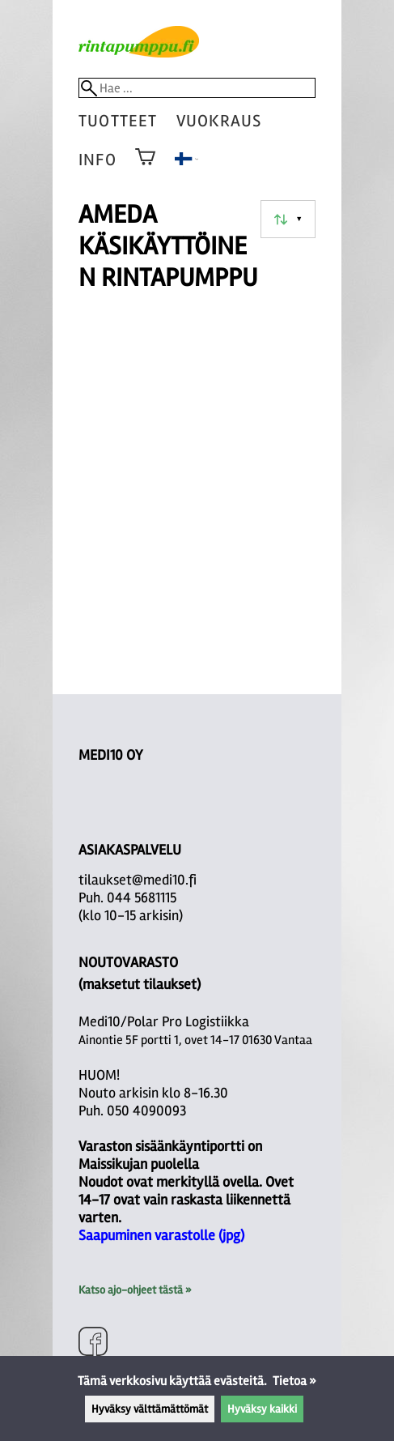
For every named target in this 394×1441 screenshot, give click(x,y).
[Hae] (196, 88)
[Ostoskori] (145, 167)
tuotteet (117, 121)
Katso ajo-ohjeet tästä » (134, 1290)
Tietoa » (294, 1381)
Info (97, 160)
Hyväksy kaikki (262, 1409)
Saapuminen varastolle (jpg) (161, 1235)
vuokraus (218, 121)
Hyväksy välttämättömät (149, 1409)
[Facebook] (93, 1343)
